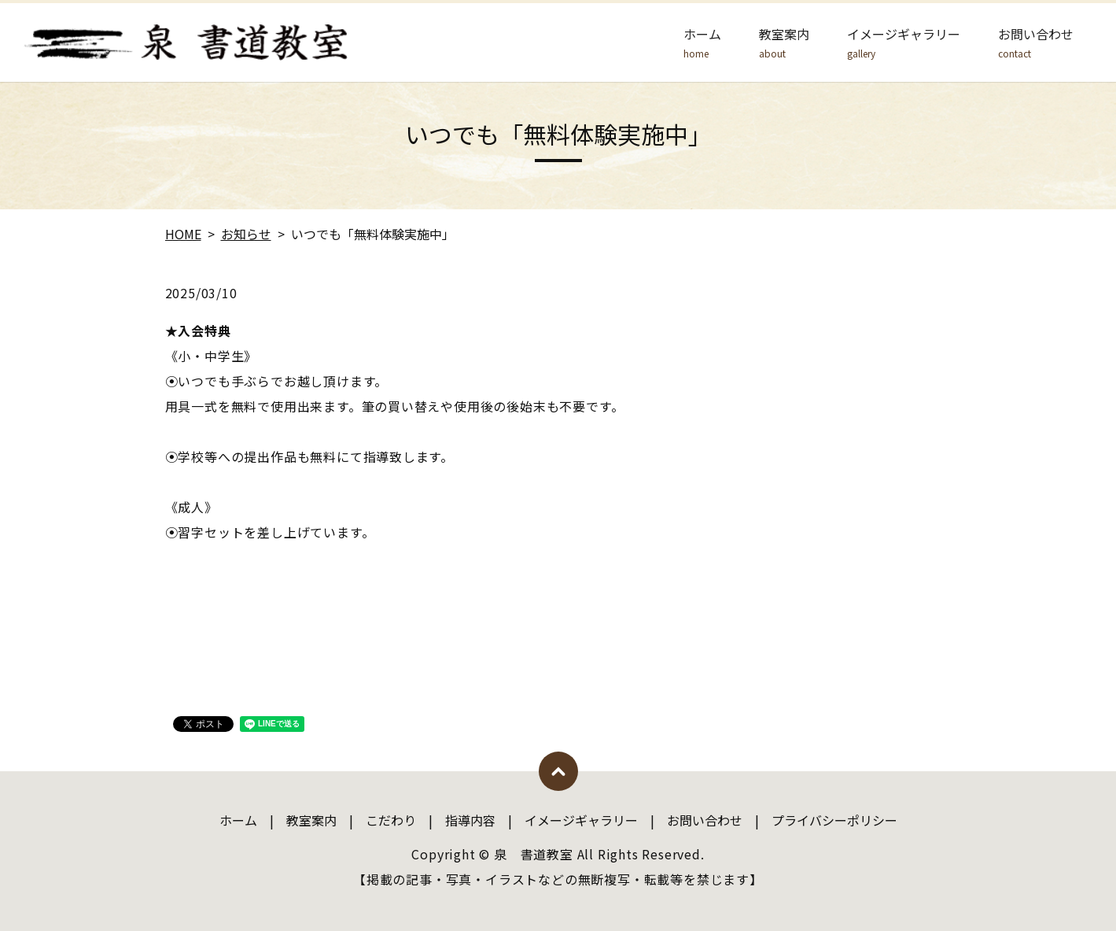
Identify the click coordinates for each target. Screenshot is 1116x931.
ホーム (702, 42)
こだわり (391, 820)
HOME (183, 233)
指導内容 (470, 820)
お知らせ (246, 233)
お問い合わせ (1036, 42)
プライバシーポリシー (834, 820)
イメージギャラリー (903, 42)
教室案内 (784, 42)
